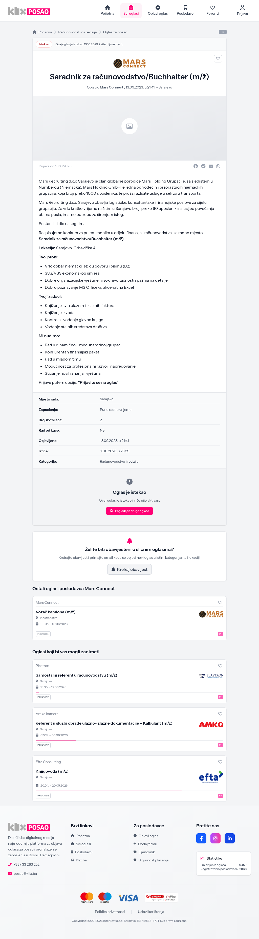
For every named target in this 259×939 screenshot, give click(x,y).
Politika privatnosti (110, 911)
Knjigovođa (52, 771)
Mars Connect (111, 87)
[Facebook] (201, 838)
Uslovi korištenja (151, 911)
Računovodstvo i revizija (77, 32)
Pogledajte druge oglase (129, 511)
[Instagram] (215, 838)
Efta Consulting (48, 761)
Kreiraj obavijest (129, 569)
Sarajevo (165, 87)
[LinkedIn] (230, 838)
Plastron (42, 665)
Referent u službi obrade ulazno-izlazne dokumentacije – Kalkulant (104, 723)
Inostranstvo (48, 618)
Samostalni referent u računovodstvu (76, 675)
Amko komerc (47, 713)
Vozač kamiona (56, 611)
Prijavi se (43, 634)
